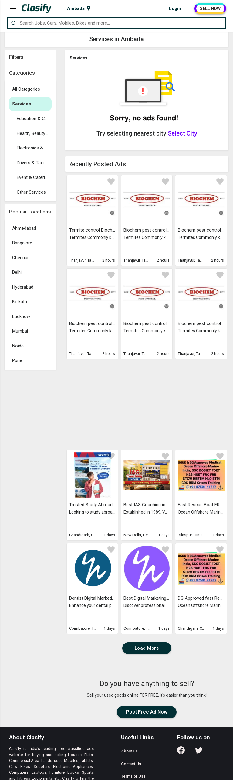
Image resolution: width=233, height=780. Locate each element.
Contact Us (131, 764)
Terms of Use (133, 776)
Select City (182, 133)
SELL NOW (210, 8)
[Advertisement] (30, 463)
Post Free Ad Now (146, 712)
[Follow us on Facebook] (181, 752)
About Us (129, 751)
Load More (147, 648)
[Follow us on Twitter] (199, 752)
